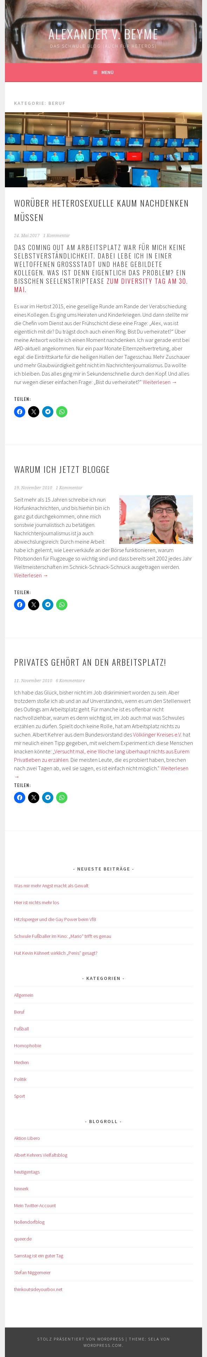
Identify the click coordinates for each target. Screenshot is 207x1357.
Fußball (21, 1029)
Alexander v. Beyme (103, 33)
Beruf (19, 1012)
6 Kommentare (70, 680)
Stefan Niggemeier (32, 1272)
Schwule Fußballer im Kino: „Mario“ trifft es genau (62, 936)
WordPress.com (103, 1345)
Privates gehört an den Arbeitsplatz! (90, 662)
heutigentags (27, 1172)
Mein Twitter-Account (35, 1205)
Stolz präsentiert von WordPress (80, 1339)
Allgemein (23, 995)
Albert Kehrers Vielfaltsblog (40, 1155)
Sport (19, 1096)
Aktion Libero (27, 1138)
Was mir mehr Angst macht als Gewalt (51, 885)
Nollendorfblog (29, 1222)
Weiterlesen (160, 381)
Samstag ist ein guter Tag (38, 1255)
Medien (21, 1062)
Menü (107, 72)
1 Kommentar (56, 235)
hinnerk (21, 1188)
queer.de (23, 1239)
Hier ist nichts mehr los (36, 902)
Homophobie (27, 1045)
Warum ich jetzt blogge (62, 469)
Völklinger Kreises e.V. (157, 734)
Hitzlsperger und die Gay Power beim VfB (55, 919)
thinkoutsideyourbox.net (38, 1289)
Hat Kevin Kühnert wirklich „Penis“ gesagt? (56, 953)
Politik (20, 1079)
